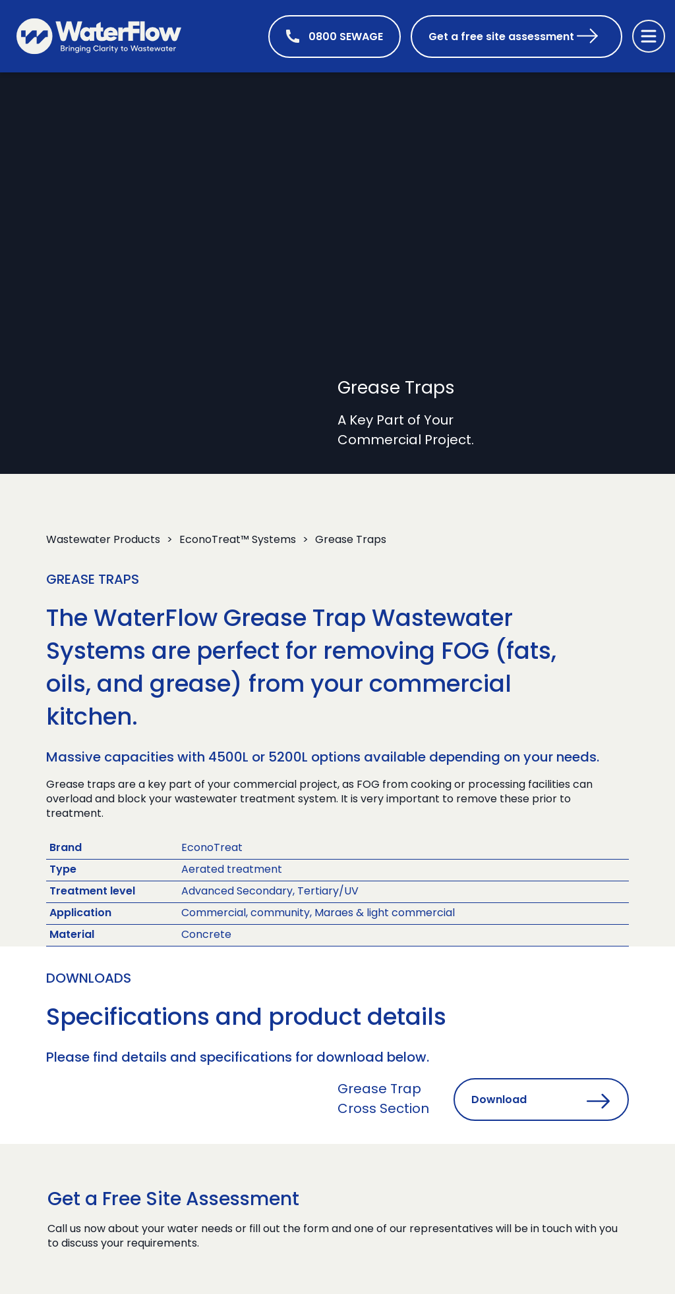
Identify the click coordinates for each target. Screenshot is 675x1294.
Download (499, 1100)
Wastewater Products (103, 540)
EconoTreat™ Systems (237, 540)
